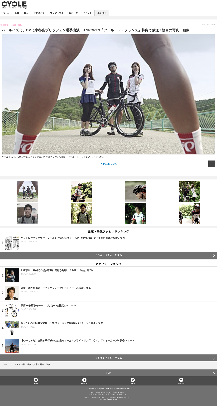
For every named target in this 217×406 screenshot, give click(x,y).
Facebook (84, 383)
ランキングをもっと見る (108, 255)
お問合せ (90, 388)
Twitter (133, 383)
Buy (26, 13)
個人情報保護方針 (123, 388)
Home (36, 383)
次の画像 (211, 164)
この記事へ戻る (108, 164)
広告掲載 (100, 388)
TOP (108, 373)
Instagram (181, 383)
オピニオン (39, 13)
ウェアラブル (57, 13)
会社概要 (109, 388)
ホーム (6, 13)
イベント (87, 13)
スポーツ (73, 13)
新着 (17, 13)
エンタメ (101, 13)
